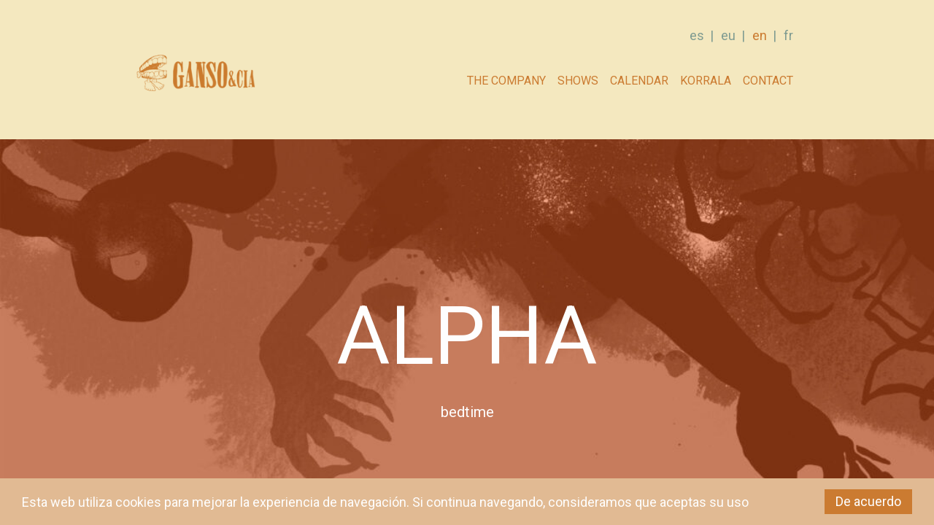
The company (506, 81)
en (759, 35)
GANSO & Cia (195, 77)
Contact (768, 81)
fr (788, 35)
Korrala (705, 81)
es (697, 35)
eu (728, 35)
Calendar (639, 81)
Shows (577, 81)
